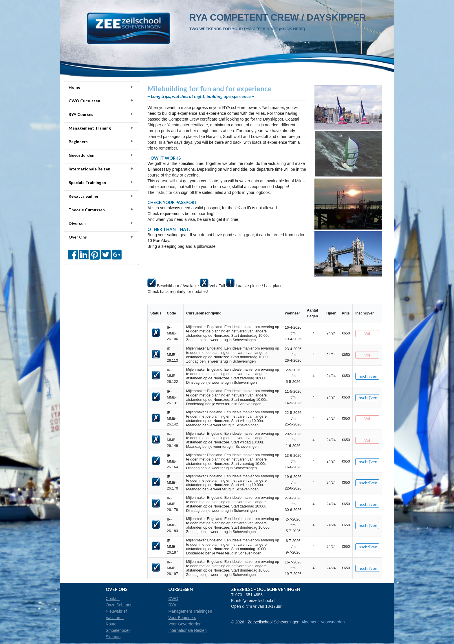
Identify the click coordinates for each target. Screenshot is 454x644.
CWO (173, 598)
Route (111, 624)
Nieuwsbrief (116, 611)
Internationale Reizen (187, 630)
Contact (113, 598)
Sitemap (113, 636)
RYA (172, 605)
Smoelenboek (118, 630)
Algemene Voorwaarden (323, 622)
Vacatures (115, 617)
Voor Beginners (182, 617)
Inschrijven (367, 376)
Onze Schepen (119, 605)
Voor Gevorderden (184, 624)
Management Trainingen (190, 611)
